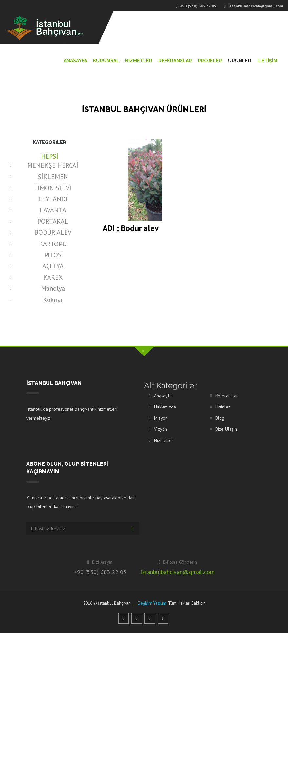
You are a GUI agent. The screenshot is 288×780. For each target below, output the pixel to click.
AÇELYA (53, 266)
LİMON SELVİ (52, 188)
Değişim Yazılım (152, 603)
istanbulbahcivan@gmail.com (178, 572)
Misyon (161, 418)
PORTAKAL (52, 221)
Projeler (210, 60)
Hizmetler (163, 440)
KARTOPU (53, 244)
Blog (219, 418)
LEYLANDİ (52, 199)
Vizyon (160, 429)
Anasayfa (75, 60)
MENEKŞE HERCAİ (52, 165)
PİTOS (53, 255)
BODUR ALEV (52, 232)
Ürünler (239, 60)
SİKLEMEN (53, 176)
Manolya (53, 288)
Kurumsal (106, 60)
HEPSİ (49, 156)
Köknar (53, 300)
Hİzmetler (138, 60)
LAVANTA (53, 210)
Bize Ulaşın (226, 429)
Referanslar (175, 60)
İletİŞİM (267, 60)
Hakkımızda (165, 407)
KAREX (53, 277)
